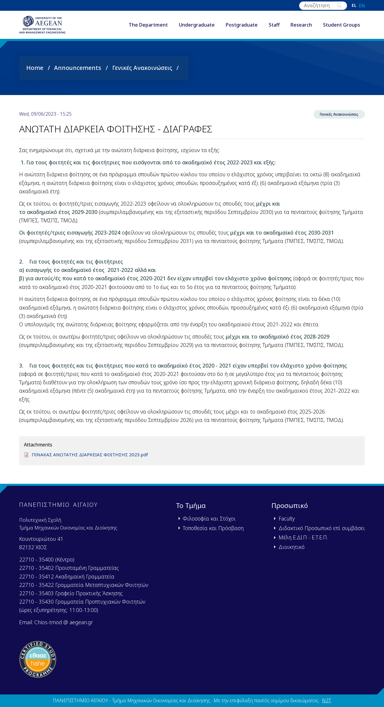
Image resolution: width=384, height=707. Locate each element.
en (362, 5)
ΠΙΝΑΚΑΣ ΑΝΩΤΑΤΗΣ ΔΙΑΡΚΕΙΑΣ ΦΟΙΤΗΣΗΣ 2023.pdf (92, 458)
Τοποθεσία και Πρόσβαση (213, 528)
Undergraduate (197, 26)
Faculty (287, 518)
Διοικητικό (292, 546)
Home (34, 70)
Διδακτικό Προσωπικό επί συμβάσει (322, 528)
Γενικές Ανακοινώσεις (142, 70)
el (354, 6)
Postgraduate (242, 26)
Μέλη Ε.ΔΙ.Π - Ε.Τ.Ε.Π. (303, 537)
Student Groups (341, 26)
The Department (148, 26)
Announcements (77, 70)
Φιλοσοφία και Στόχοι (209, 518)
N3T (326, 700)
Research (301, 26)
